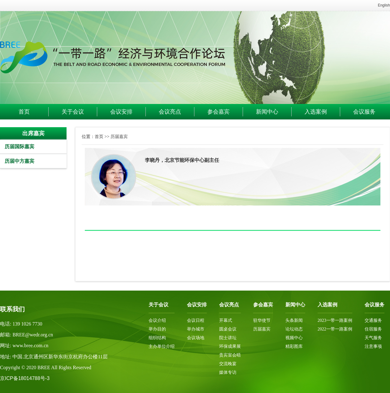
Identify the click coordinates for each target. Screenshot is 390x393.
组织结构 (157, 337)
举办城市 (195, 329)
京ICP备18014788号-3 (25, 378)
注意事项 (373, 346)
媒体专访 (227, 372)
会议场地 (195, 337)
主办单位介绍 (162, 346)
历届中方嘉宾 (19, 161)
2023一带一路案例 (335, 320)
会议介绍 (157, 320)
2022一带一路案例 (335, 329)
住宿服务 (373, 329)
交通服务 (373, 320)
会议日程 (195, 320)
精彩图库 (294, 346)
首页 (24, 112)
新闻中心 (267, 112)
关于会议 (73, 112)
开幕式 (225, 320)
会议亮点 (170, 112)
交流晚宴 (227, 363)
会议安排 (121, 112)
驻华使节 (262, 320)
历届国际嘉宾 (19, 146)
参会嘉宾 (218, 112)
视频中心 (294, 337)
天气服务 (373, 337)
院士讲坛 (227, 337)
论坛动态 (294, 329)
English (384, 5)
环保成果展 (230, 346)
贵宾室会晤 (230, 355)
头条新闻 (294, 320)
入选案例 (316, 112)
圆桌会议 (227, 329)
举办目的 (157, 329)
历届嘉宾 (119, 136)
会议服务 (364, 112)
